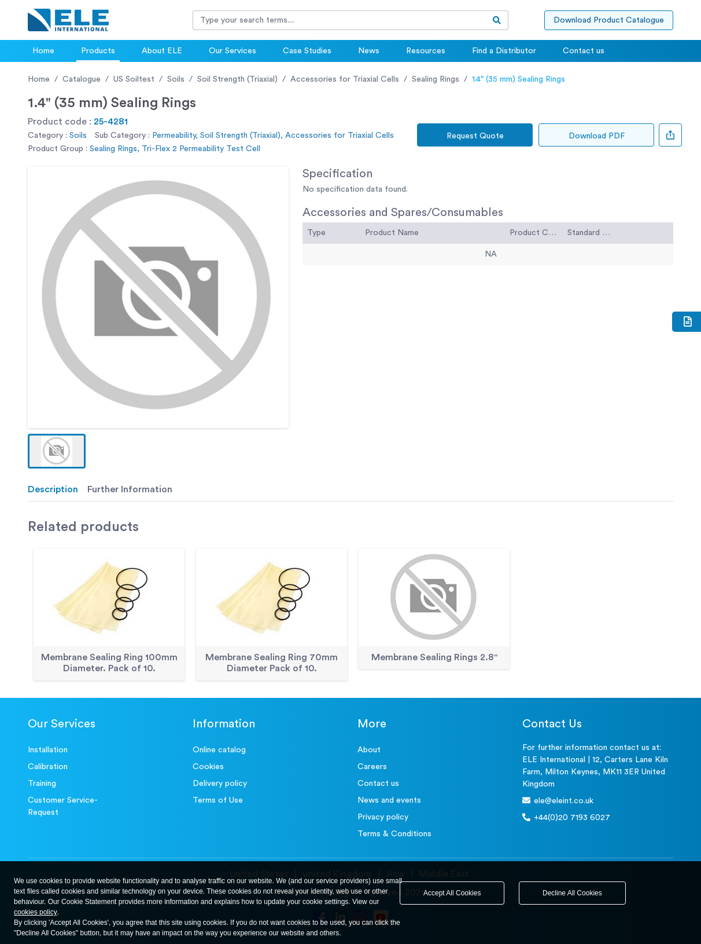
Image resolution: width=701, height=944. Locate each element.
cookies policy (35, 912)
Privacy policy (382, 817)
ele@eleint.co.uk (557, 800)
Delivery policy (220, 784)
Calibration (48, 767)
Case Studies (307, 51)
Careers (372, 767)
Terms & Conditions (394, 834)
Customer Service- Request (63, 806)
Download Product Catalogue (609, 20)
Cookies (208, 767)
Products (98, 51)
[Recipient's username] (339, 20)
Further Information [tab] (129, 489)
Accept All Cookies (452, 893)
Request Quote (475, 136)
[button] (57, 451)
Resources (425, 51)
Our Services (232, 51)
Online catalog (219, 750)
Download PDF (597, 136)
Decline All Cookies (572, 893)
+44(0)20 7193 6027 (566, 817)
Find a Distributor (504, 51)
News (368, 51)
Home (43, 51)
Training (42, 784)
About (369, 750)
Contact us (583, 51)
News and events (389, 800)
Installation (48, 750)
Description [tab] (53, 489)
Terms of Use (218, 800)
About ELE (162, 51)
